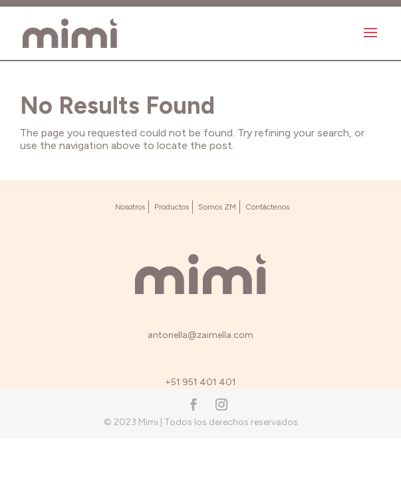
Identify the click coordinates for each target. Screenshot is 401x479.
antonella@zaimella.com (200, 335)
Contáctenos (267, 207)
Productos (171, 207)
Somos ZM (217, 207)
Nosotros (130, 207)
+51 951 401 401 (200, 382)
